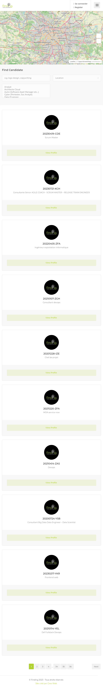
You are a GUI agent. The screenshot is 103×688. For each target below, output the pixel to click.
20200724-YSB (51, 518)
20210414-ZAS (51, 463)
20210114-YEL (51, 628)
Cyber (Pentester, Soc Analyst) (26, 94)
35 (63, 666)
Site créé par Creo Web (46, 683)
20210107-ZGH (51, 298)
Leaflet (72, 61)
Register (78, 7)
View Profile (51, 153)
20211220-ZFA (51, 408)
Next (96, 666)
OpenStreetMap (84, 61)
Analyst (26, 87)
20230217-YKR (51, 573)
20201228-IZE (51, 353)
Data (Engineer (26, 97)
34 (57, 666)
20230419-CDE (51, 133)
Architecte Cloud (26, 89)
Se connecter (80, 4)
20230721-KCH (51, 188)
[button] (98, 36)
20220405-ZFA (51, 243)
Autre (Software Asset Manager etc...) (26, 92)
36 (70, 666)
